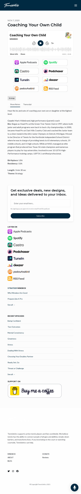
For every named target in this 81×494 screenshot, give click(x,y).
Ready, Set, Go (13, 362)
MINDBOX (11, 454)
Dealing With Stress (16, 350)
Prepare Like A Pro (15, 299)
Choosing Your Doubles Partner (20, 356)
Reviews (45, 457)
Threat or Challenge (16, 368)
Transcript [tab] (27, 104)
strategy (12, 288)
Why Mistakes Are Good (17, 293)
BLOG (10, 461)
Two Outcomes (14, 327)
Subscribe (40, 216)
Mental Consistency (16, 333)
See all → (11, 305)
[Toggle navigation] (75, 5)
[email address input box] (40, 203)
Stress (10, 345)
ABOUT (11, 457)
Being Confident (14, 321)
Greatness (12, 339)
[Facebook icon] (17, 471)
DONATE (45, 454)
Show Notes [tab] (15, 104)
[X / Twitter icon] (9, 471)
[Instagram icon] (13, 471)
